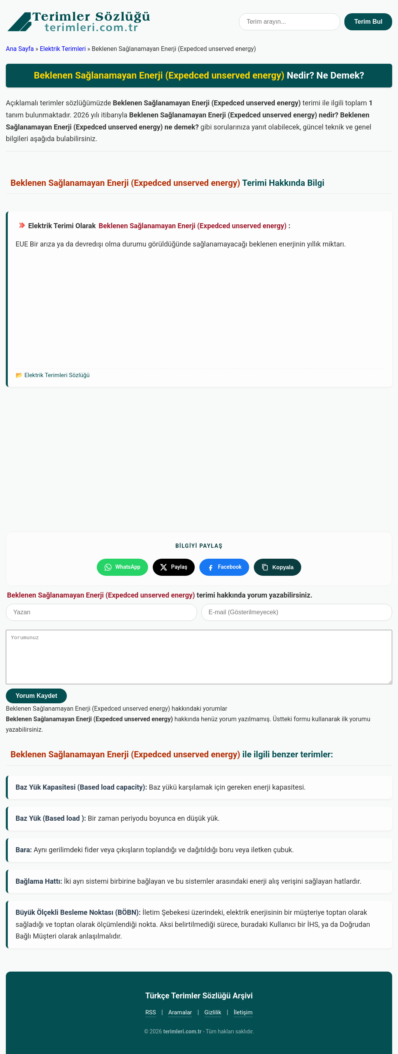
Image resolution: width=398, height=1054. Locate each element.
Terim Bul (368, 21)
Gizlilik (213, 1012)
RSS (150, 1012)
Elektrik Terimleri (63, 48)
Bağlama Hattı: (39, 881)
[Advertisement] (200, 308)
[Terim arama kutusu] (289, 21)
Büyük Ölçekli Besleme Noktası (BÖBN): (78, 912)
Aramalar (180, 1012)
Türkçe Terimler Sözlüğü (79, 22)
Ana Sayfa (20, 48)
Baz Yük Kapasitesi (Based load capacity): (81, 787)
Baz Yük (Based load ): (51, 818)
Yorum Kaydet (36, 695)
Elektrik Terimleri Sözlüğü (57, 375)
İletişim (243, 1012)
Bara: (24, 849)
